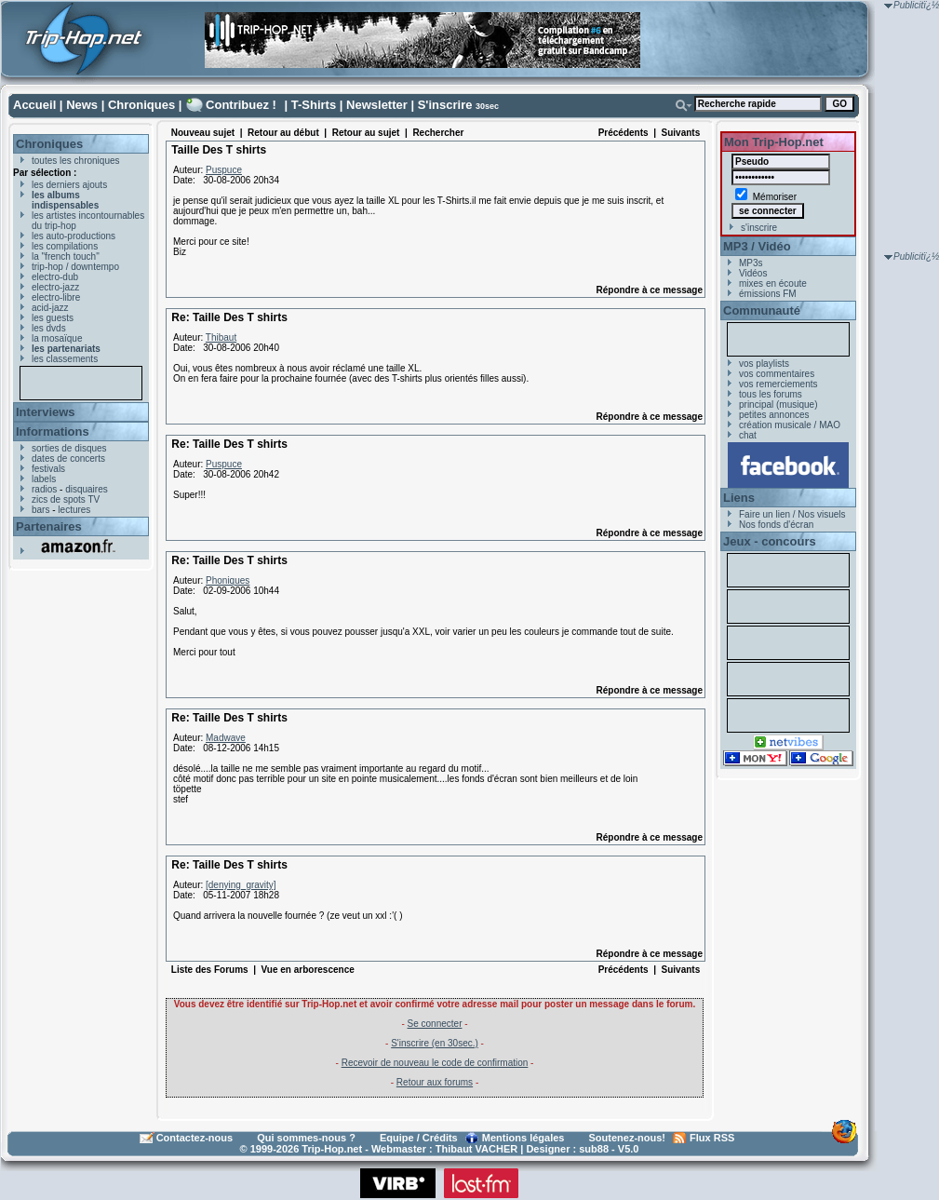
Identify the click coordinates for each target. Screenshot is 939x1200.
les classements (65, 359)
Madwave (226, 738)
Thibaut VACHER (476, 1148)
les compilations (65, 246)
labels (44, 479)
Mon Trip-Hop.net (774, 142)
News (82, 105)
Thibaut (221, 337)
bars (40, 510)
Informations (52, 431)
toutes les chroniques (76, 160)
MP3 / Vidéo (757, 246)
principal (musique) (778, 404)
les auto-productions (73, 236)
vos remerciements (778, 384)
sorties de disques (69, 448)
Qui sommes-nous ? (306, 1137)
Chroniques (141, 105)
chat (748, 435)
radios (44, 489)
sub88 (594, 1148)
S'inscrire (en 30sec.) (434, 1043)
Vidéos (753, 273)
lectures (74, 510)
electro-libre (56, 297)
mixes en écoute (773, 283)
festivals (48, 469)
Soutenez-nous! (627, 1137)
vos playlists (764, 363)
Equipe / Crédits (419, 1137)
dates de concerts (68, 458)
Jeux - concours (769, 541)
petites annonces (774, 415)
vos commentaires (776, 374)
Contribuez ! (241, 105)
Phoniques (227, 580)
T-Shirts (313, 105)
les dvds (49, 328)
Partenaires (49, 526)
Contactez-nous (195, 1137)
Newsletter (377, 105)
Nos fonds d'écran (776, 524)
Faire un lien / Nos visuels (792, 514)
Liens (739, 498)
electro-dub (55, 277)
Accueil (34, 105)
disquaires (86, 489)
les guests (53, 318)
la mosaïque (57, 338)
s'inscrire (759, 227)
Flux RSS (712, 1137)
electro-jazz (55, 287)
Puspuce (224, 170)
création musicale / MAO (789, 425)
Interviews (45, 412)
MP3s (751, 263)
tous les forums (770, 394)
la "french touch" (66, 256)
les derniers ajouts (69, 185)
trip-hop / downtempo (75, 267)
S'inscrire (445, 105)
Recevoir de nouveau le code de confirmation (435, 1063)
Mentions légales (523, 1137)
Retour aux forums (434, 1082)
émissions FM (768, 294)
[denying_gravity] (241, 885)
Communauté (761, 310)
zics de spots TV (66, 499)
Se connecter (435, 1023)
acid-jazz (50, 308)
